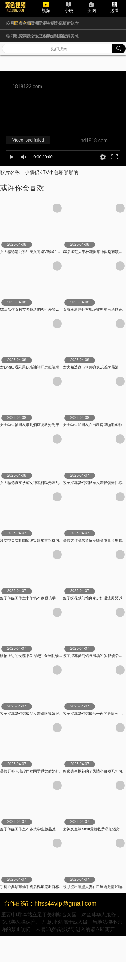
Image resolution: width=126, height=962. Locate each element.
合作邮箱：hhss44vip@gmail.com (50, 903)
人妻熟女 (70, 23)
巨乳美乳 (70, 35)
